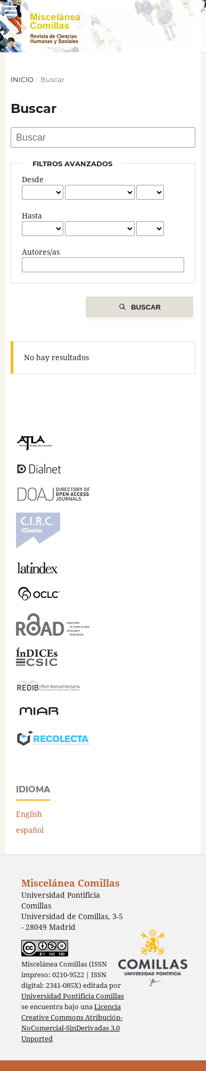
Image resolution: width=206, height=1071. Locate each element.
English (29, 814)
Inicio (22, 79)
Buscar (146, 307)
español (30, 830)
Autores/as (41, 252)
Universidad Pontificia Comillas (72, 996)
